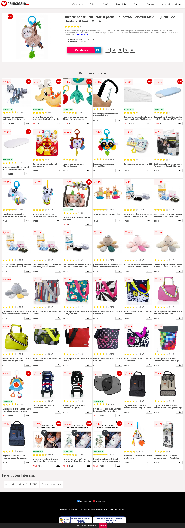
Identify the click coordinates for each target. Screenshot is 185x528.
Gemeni (150, 4)
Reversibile (121, 4)
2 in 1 (93, 4)
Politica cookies (116, 509)
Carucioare (77, 4)
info (27, 123)
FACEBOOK (84, 501)
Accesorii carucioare (171, 4)
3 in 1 (105, 4)
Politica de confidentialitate (93, 509)
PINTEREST (99, 501)
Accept (103, 525)
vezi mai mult (83, 34)
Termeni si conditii (69, 509)
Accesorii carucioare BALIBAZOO (21, 484)
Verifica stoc (88, 50)
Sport (136, 4)
